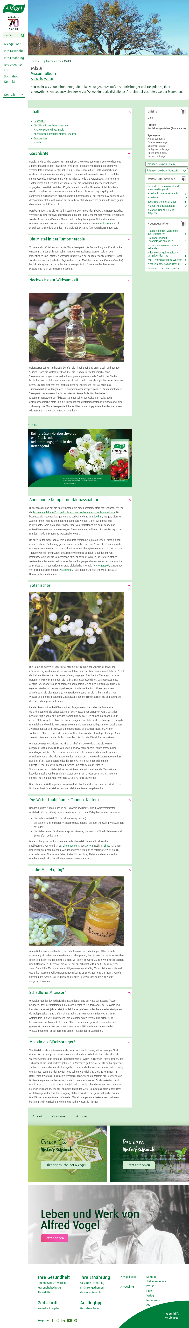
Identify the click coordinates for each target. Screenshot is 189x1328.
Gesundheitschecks (49, 1288)
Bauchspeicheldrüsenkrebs (161, 202)
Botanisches (40, 138)
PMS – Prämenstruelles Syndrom (164, 260)
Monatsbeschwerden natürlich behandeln (163, 247)
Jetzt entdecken (139, 1165)
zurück (38, 1116)
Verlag (150, 1296)
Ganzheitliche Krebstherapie (162, 193)
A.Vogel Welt (12, 44)
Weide (73, 845)
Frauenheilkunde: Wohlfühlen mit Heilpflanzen (163, 232)
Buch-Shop (11, 76)
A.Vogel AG (127, 1287)
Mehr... (38, 142)
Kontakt (151, 1277)
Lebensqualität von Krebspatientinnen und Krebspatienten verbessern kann (74, 512)
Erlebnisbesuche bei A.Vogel (66, 1165)
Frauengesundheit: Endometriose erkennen (160, 239)
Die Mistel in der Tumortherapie (51, 125)
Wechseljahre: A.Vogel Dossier (163, 264)
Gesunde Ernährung (92, 1283)
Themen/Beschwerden (52, 1283)
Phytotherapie (100, 565)
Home (34, 61)
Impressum (153, 1300)
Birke (106, 845)
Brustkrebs (153, 197)
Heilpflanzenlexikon (51, 61)
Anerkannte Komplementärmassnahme (55, 134)
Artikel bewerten (43, 79)
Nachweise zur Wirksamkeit (49, 129)
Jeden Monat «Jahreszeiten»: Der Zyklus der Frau (162, 254)
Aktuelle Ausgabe (48, 1308)
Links (149, 1291)
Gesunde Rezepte (90, 1292)
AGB (149, 1305)
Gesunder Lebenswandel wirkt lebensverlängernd (163, 188)
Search (24, 36)
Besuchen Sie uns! (91, 1308)
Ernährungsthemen (92, 1288)
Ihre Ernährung (14, 58)
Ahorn (89, 845)
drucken (85, 1116)
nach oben (62, 1116)
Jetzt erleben (55, 1238)
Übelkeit (97, 516)
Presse (150, 1286)
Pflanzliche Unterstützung (161, 206)
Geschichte (40, 121)
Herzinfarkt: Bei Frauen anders (163, 268)
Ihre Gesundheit (14, 51)
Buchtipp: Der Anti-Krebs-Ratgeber (161, 211)
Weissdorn (105, 223)
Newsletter (45, 1292)
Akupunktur (66, 570)
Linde (66, 845)
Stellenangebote (156, 1282)
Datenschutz (153, 1310)
